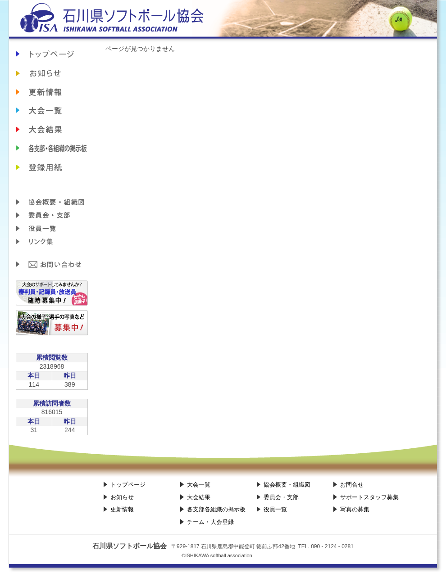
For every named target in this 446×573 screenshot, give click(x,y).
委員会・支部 (51, 215)
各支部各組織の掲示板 (51, 148)
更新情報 (51, 91)
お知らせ (51, 72)
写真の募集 (354, 509)
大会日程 (51, 110)
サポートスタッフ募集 (369, 497)
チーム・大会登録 (51, 167)
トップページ (128, 484)
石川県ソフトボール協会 (223, 21)
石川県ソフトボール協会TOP (51, 54)
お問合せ (51, 264)
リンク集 (51, 242)
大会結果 (51, 129)
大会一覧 (198, 484)
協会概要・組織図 (51, 201)
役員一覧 (51, 228)
